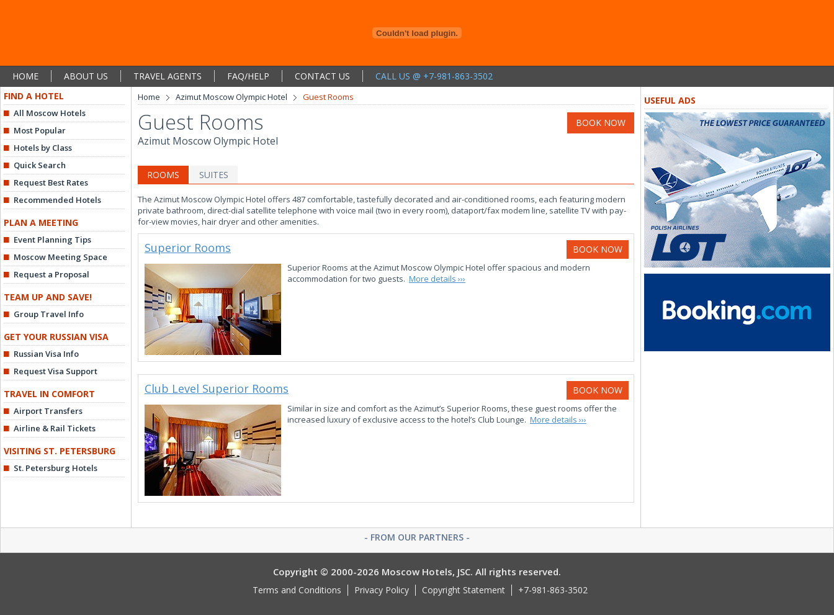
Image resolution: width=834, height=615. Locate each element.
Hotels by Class (43, 147)
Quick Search (40, 165)
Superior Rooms (188, 247)
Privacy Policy (381, 590)
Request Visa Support (55, 371)
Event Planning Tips (52, 239)
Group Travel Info (49, 314)
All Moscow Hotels (50, 113)
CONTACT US (322, 76)
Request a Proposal (51, 274)
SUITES (213, 175)
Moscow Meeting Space (60, 257)
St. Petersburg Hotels (55, 468)
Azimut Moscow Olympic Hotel (231, 96)
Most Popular (40, 130)
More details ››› (437, 278)
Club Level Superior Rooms (217, 388)
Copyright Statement (463, 590)
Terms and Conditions (297, 590)
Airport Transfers (48, 410)
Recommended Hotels (57, 199)
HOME (25, 76)
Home (149, 96)
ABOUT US (86, 76)
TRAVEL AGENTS (167, 76)
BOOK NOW (601, 122)
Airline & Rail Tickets (55, 428)
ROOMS (163, 175)
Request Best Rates (51, 182)
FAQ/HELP (248, 76)
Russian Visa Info (46, 353)
